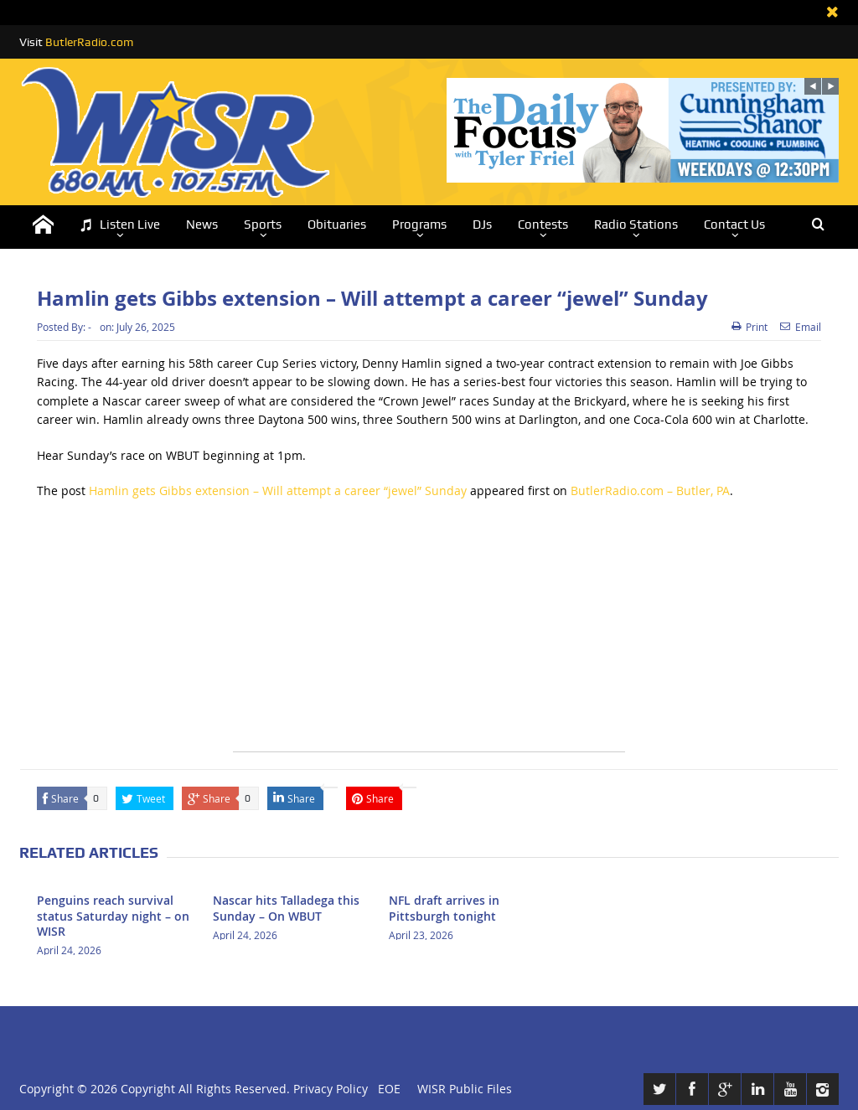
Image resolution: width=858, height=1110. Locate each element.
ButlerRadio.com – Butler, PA (650, 490)
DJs (482, 224)
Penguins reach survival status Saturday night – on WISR (113, 915)
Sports (263, 224)
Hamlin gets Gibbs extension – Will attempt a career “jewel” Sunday (278, 490)
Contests (543, 224)
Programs (419, 224)
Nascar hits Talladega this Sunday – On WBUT (286, 907)
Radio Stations (636, 224)
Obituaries (337, 224)
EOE (386, 1089)
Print (749, 326)
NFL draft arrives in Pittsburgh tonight (444, 907)
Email (800, 326)
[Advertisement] (429, 634)
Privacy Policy (330, 1089)
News (202, 224)
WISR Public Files (464, 1089)
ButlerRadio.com (89, 42)
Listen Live (120, 225)
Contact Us (734, 224)
